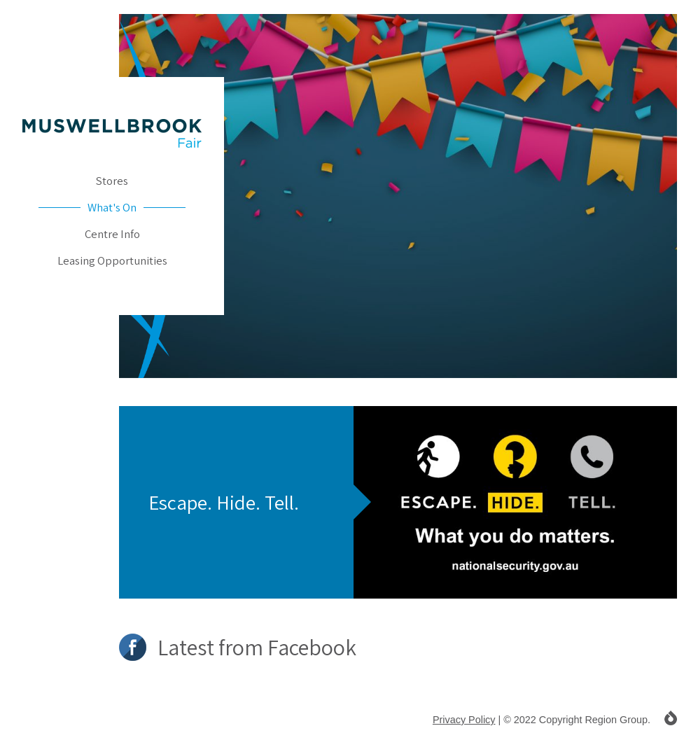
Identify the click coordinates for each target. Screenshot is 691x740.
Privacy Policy (464, 719)
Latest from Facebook (237, 648)
